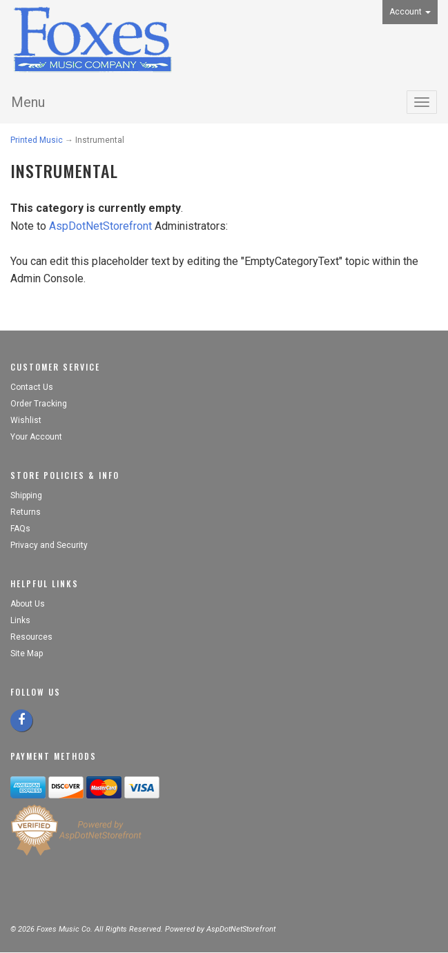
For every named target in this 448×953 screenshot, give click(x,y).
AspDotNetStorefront (100, 226)
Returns (25, 512)
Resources (31, 637)
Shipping (26, 495)
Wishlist (25, 420)
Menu (28, 102)
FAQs (20, 528)
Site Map (26, 653)
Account (410, 12)
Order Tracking (38, 404)
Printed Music (36, 140)
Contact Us (31, 387)
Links (20, 620)
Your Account (36, 437)
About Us (27, 604)
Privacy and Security (50, 545)
